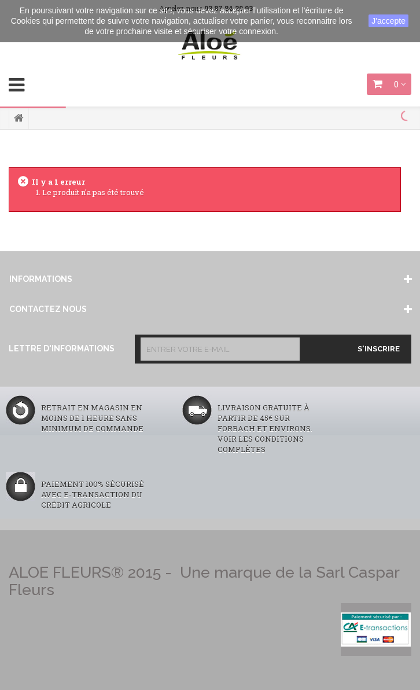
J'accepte (388, 20)
